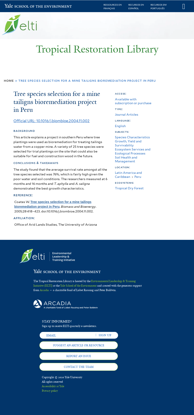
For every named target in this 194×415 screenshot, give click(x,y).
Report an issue (78, 356)
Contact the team (79, 367)
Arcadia (44, 290)
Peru (137, 177)
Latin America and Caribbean (128, 175)
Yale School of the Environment (16, 6)
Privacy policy (50, 391)
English (120, 126)
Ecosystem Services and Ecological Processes (133, 151)
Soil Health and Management (126, 159)
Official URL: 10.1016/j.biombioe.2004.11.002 (51, 121)
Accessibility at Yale (53, 386)
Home (9, 80)
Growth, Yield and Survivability (128, 143)
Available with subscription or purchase (133, 101)
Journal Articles (126, 114)
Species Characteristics (132, 137)
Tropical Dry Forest (129, 188)
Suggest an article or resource (78, 345)
